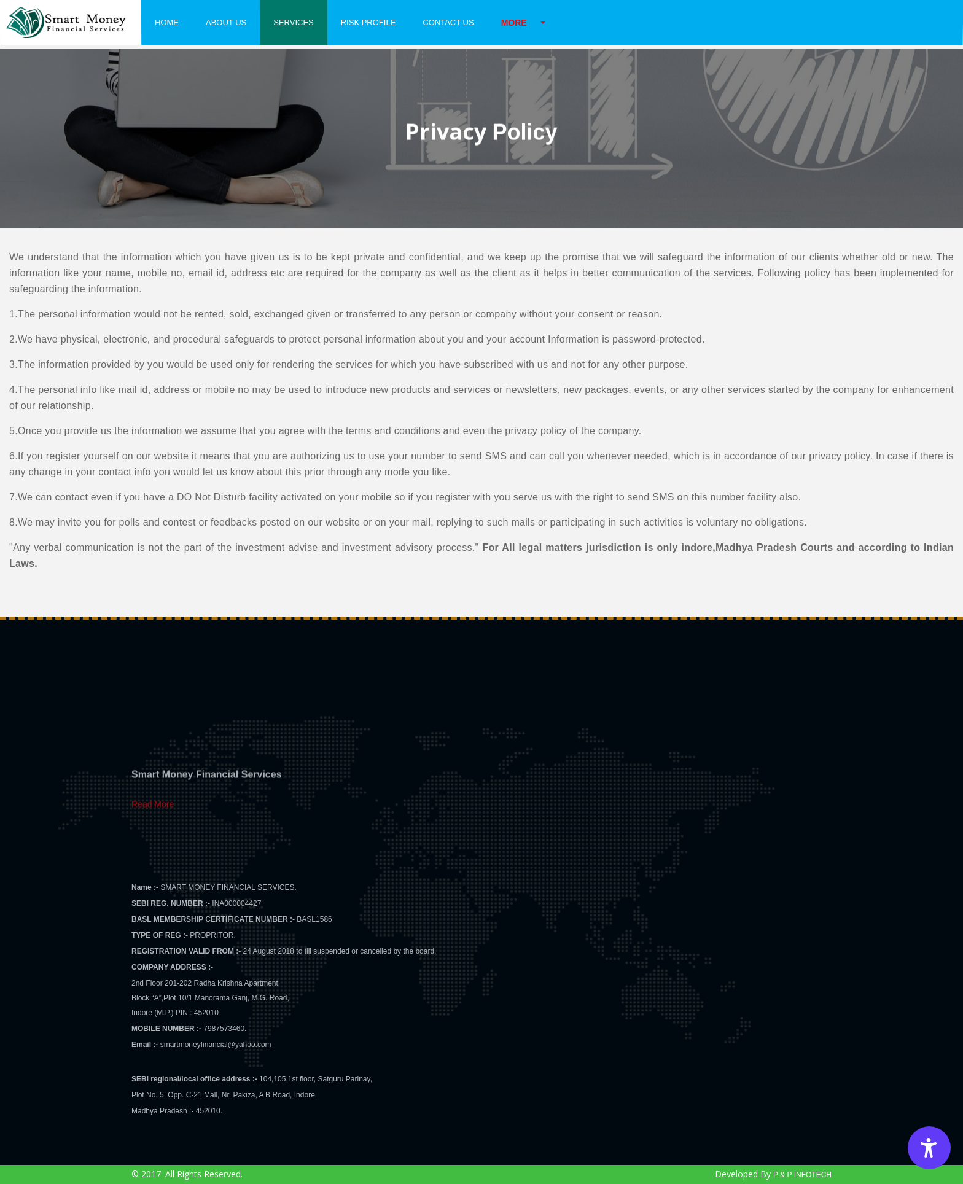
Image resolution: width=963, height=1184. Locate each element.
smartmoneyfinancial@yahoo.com (215, 1044)
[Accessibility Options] (929, 1147)
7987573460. (224, 1028)
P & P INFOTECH (802, 1174)
